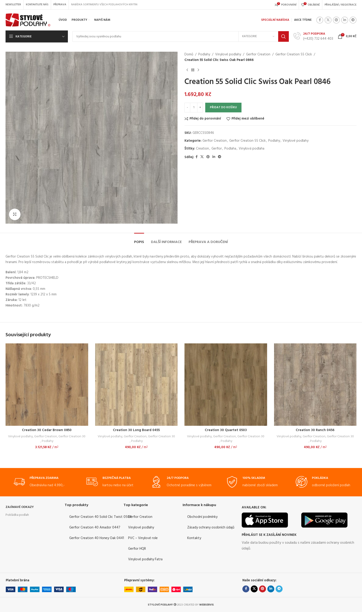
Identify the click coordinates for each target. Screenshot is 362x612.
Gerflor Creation (258, 54)
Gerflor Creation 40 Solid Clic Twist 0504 (100, 517)
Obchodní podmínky (202, 517)
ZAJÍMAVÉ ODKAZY (20, 507)
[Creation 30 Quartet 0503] (225, 384)
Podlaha (230, 148)
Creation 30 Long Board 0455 (136, 430)
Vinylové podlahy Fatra (145, 559)
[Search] (180, 36)
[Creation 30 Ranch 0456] (315, 384)
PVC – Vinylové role (143, 538)
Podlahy (204, 54)
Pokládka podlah (17, 515)
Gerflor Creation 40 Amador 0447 (94, 527)
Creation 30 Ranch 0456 (315, 430)
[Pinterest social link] (336, 20)
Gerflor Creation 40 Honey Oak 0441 (96, 538)
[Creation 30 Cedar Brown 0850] (47, 384)
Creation (202, 148)
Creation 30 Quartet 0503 (226, 430)
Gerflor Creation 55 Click (293, 54)
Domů (188, 54)
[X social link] (328, 20)
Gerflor (216, 148)
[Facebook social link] (319, 20)
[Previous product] (187, 70)
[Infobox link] (313, 36)
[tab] (139, 240)
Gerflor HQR (137, 549)
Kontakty (194, 538)
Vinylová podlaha (251, 148)
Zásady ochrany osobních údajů (210, 527)
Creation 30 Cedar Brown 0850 (47, 430)
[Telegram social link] (353, 20)
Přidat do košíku (223, 107)
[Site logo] (28, 20)
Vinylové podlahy (228, 54)
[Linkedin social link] (344, 20)
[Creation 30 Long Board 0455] (136, 384)
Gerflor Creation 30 (71, 436)
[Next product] (198, 70)
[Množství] (193, 107)
